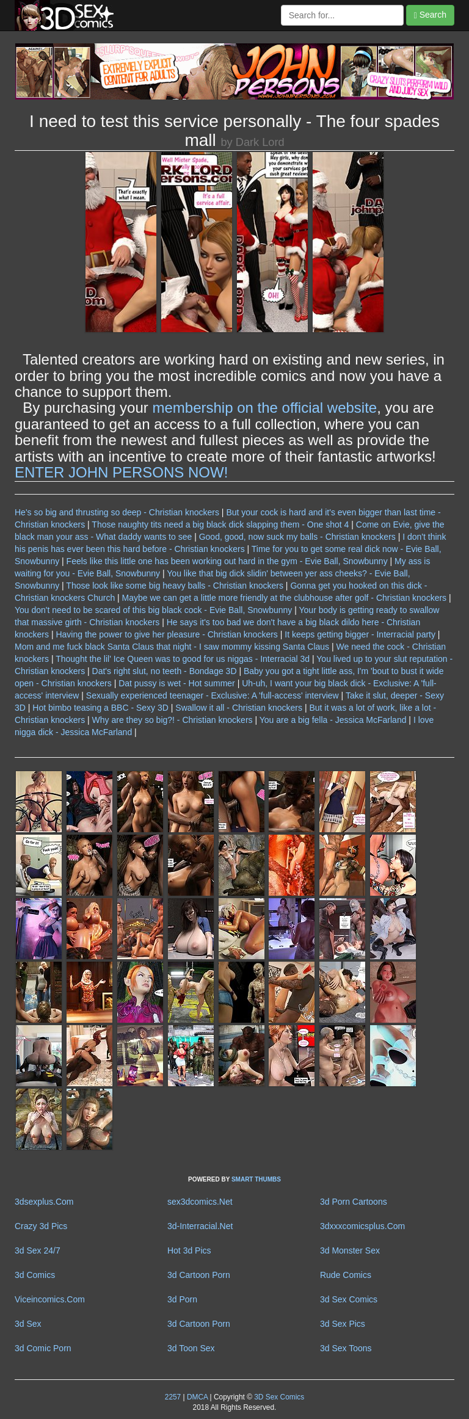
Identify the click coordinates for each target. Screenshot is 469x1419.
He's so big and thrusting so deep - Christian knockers (117, 512)
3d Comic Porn (43, 1348)
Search (430, 15)
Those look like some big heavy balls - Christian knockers (174, 585)
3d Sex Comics (348, 1299)
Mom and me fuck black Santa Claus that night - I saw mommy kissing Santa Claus (172, 646)
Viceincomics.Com (50, 1299)
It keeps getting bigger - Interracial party (360, 634)
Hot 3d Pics (189, 1250)
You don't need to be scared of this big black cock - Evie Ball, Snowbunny (153, 610)
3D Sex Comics (278, 1397)
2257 (173, 1397)
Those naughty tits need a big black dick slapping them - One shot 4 (220, 524)
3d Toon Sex (191, 1348)
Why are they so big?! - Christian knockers (172, 720)
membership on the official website (264, 407)
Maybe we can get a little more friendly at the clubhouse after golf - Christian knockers (284, 598)
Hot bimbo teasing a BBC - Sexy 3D (100, 708)
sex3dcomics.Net (200, 1202)
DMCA (197, 1397)
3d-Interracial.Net (200, 1226)
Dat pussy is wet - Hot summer (176, 683)
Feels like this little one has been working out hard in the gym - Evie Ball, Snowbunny (227, 561)
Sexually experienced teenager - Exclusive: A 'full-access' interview (212, 695)
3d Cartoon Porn (198, 1275)
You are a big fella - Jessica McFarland (333, 720)
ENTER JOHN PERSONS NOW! (121, 472)
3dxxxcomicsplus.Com (362, 1226)
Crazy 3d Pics (41, 1226)
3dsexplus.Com (44, 1202)
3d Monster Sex (350, 1250)
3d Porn (182, 1299)
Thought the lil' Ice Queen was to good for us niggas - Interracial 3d (183, 659)
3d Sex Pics (342, 1324)
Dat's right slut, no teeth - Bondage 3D (164, 671)
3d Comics (35, 1275)
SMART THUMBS (256, 1179)
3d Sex (28, 1324)
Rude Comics (345, 1275)
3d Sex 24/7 (37, 1250)
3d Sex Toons (346, 1348)
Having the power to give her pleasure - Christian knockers (166, 634)
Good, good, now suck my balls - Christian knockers (297, 537)
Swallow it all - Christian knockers (238, 708)
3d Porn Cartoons (353, 1202)
